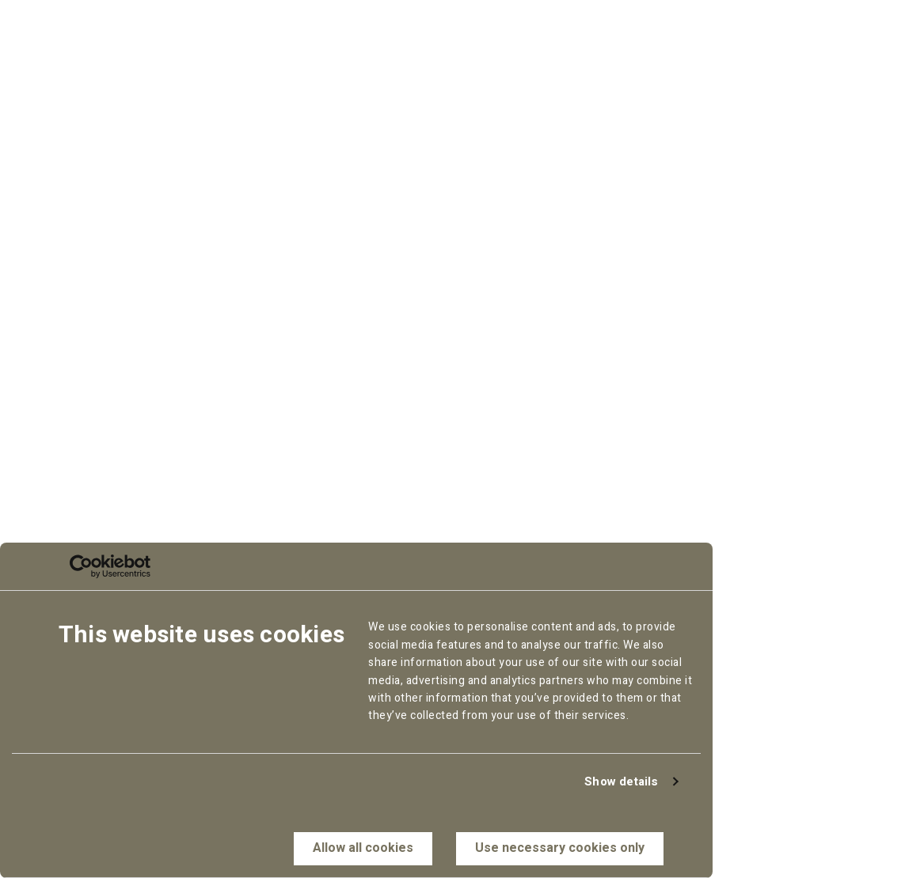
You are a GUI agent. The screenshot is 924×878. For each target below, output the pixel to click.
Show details (621, 781)
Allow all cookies (363, 847)
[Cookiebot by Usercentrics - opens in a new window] (81, 566)
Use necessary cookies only (560, 847)
